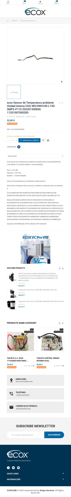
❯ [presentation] (62, 268)
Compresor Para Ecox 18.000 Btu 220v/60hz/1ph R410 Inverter (41, 301)
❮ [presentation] (59, 268)
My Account (40, 1)
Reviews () (20, 117)
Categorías (8, 1)
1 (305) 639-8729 (22, 395)
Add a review (31, 116)
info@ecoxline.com (23, 408)
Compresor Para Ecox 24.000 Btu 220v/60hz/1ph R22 (37, 290)
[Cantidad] (12, 140)
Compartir (18, 146)
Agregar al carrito (29, 140)
